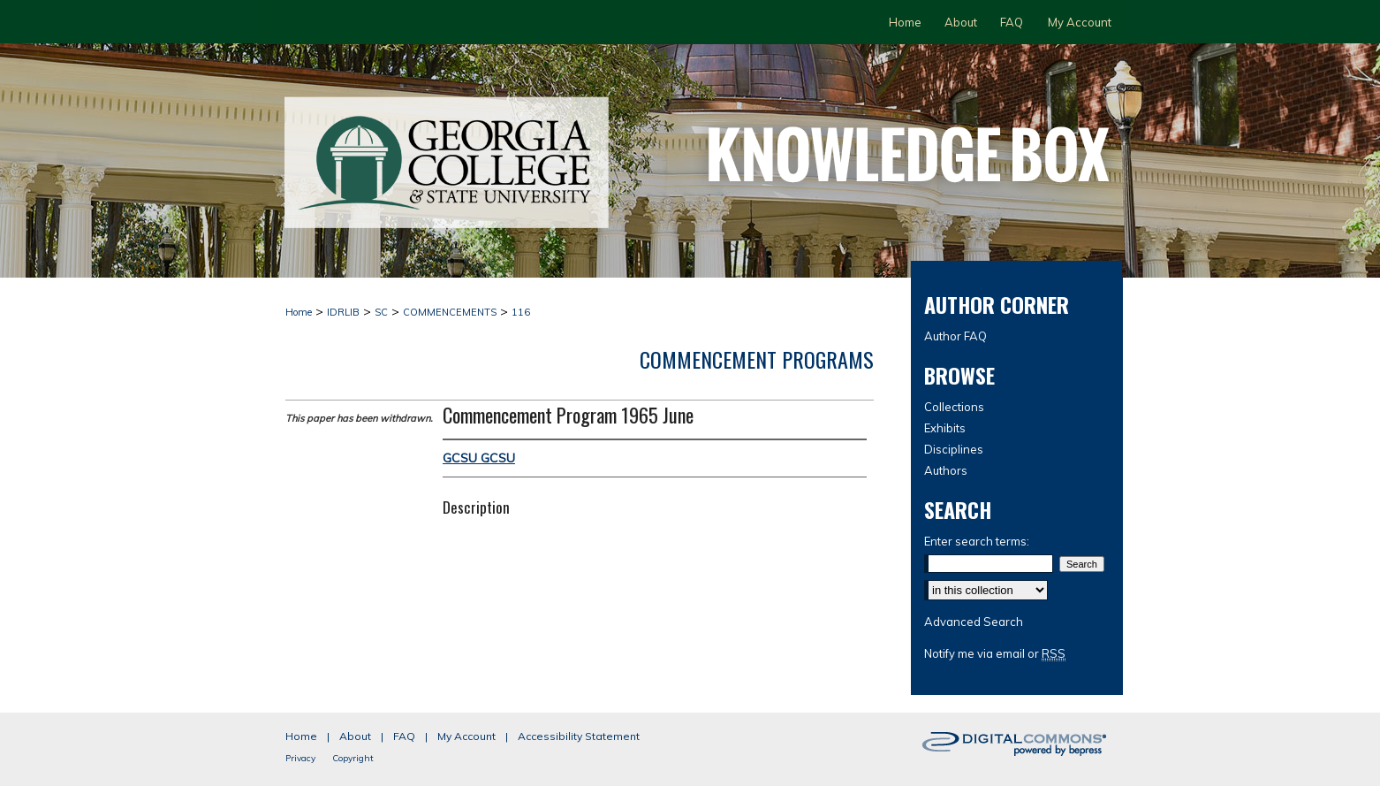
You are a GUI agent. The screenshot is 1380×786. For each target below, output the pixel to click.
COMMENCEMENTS (450, 312)
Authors (945, 470)
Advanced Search (973, 621)
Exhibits (945, 428)
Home (298, 312)
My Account (466, 736)
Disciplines (953, 449)
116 (521, 312)
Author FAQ (955, 336)
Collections (954, 407)
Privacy (300, 758)
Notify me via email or (994, 653)
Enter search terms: (976, 541)
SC (381, 312)
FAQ (404, 736)
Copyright (353, 758)
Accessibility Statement (579, 736)
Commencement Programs (757, 359)
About (355, 736)
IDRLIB (343, 312)
